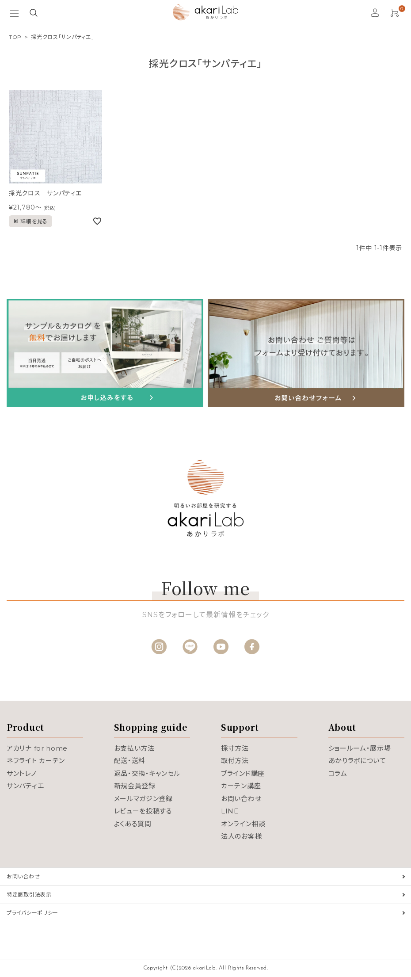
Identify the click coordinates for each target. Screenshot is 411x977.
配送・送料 (130, 760)
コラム (337, 773)
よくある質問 (133, 824)
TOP (15, 37)
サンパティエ (25, 786)
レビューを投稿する (143, 811)
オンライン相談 (243, 824)
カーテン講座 (241, 786)
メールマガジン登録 (143, 798)
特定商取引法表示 (29, 894)
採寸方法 (235, 748)
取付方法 (235, 760)
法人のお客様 (241, 836)
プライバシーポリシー (32, 912)
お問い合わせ (241, 798)
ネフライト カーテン (36, 760)
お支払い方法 (134, 748)
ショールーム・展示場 (359, 748)
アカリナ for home (37, 748)
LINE (230, 811)
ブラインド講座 (243, 773)
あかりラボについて (357, 760)
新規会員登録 (135, 786)
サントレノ (22, 773)
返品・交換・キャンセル (147, 773)
